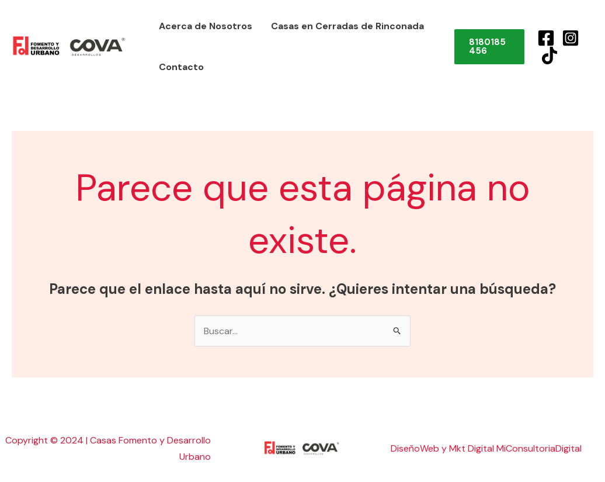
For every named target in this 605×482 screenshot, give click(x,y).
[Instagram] (570, 38)
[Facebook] (546, 38)
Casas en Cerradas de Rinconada (347, 26)
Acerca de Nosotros (205, 26)
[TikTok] (549, 55)
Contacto (181, 67)
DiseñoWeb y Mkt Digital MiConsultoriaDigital (486, 448)
